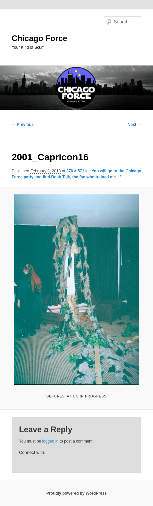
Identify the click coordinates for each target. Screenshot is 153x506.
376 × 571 (75, 171)
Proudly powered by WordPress (76, 493)
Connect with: (32, 452)
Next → (134, 124)
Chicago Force (39, 38)
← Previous (23, 124)
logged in (50, 441)
